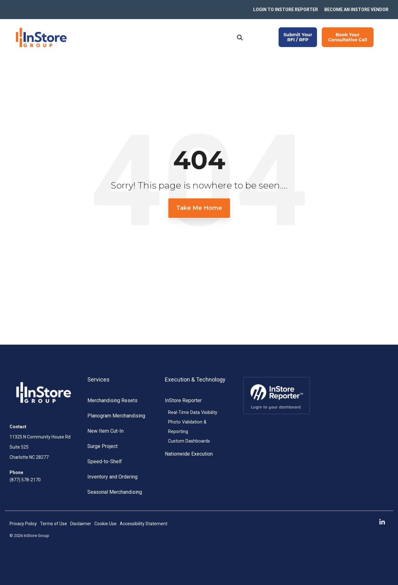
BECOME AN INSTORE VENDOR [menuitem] (356, 9)
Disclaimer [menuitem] (80, 523)
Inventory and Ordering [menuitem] (112, 477)
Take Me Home (199, 207)
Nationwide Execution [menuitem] (189, 454)
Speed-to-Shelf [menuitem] (104, 461)
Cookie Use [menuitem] (105, 523)
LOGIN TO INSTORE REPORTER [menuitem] (285, 9)
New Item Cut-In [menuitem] (105, 431)
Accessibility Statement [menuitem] (143, 523)
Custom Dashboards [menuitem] (189, 441)
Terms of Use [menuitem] (53, 523)
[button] (382, 522)
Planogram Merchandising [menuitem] (116, 416)
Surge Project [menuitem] (102, 446)
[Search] (240, 37)
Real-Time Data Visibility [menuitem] (192, 412)
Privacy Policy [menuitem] (23, 523)
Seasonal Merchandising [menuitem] (114, 492)
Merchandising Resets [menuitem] (112, 400)
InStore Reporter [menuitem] (183, 400)
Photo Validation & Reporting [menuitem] (187, 426)
